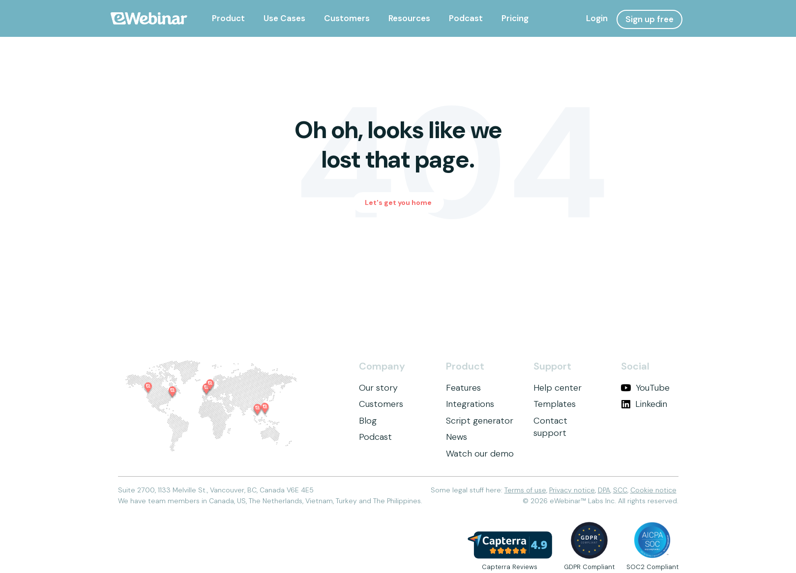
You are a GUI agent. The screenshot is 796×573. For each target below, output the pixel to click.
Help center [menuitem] (557, 388)
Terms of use (525, 490)
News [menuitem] (456, 437)
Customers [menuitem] (381, 404)
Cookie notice (653, 490)
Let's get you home (398, 202)
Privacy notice (572, 490)
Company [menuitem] (382, 366)
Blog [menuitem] (368, 421)
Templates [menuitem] (554, 404)
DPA (604, 490)
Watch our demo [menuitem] (480, 453)
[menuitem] (228, 18)
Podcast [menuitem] (375, 437)
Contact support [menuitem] (550, 427)
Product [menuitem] (465, 366)
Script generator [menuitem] (479, 421)
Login (597, 18)
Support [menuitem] (552, 366)
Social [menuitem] (635, 366)
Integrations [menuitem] (470, 404)
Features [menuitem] (463, 388)
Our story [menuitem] (378, 388)
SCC (620, 490)
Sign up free (649, 19)
